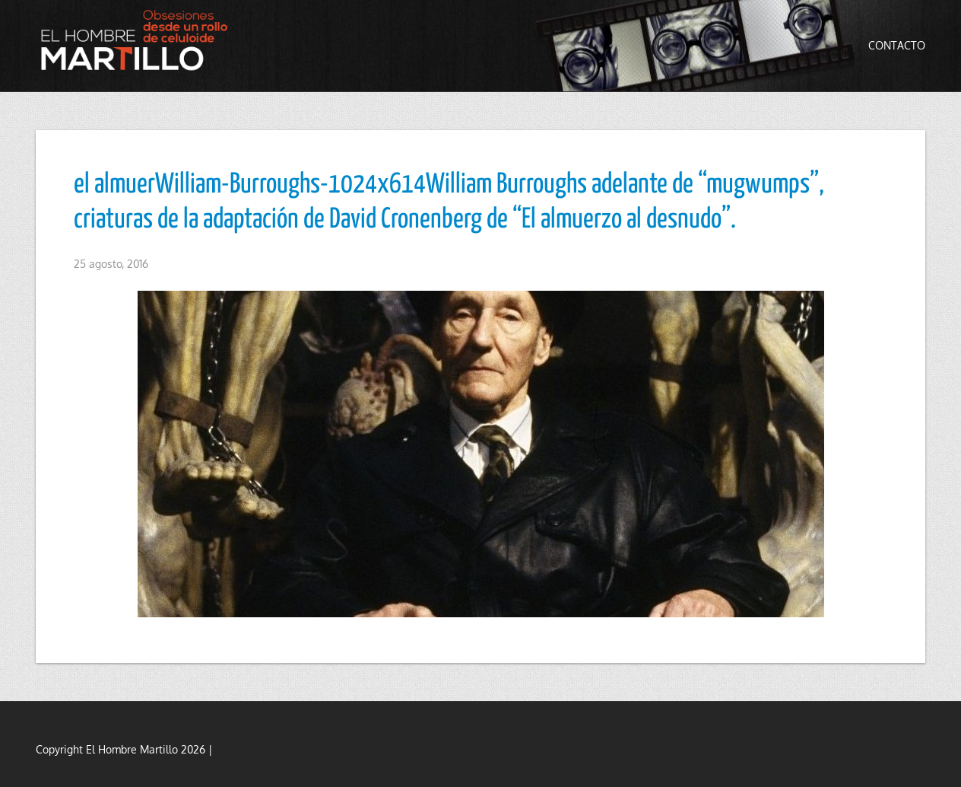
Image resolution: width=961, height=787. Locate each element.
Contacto (896, 45)
